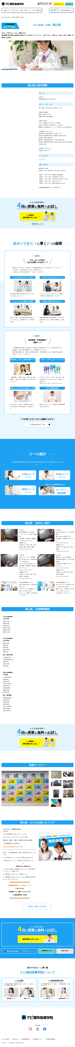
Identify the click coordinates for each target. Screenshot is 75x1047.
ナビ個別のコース (6, 10)
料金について (28, 10)
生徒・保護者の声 (37, 10)
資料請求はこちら (37, 224)
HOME (3, 17)
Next (47, 789)
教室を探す (8, 17)
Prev (2, 789)
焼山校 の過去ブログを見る (37, 906)
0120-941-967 (42, 159)
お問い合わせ (65, 950)
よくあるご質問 (5, 1039)
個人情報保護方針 (25, 1039)
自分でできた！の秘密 (17, 10)
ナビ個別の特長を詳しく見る (37, 424)
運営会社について (38, 1039)
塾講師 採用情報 (51, 1039)
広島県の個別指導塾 (15, 17)
